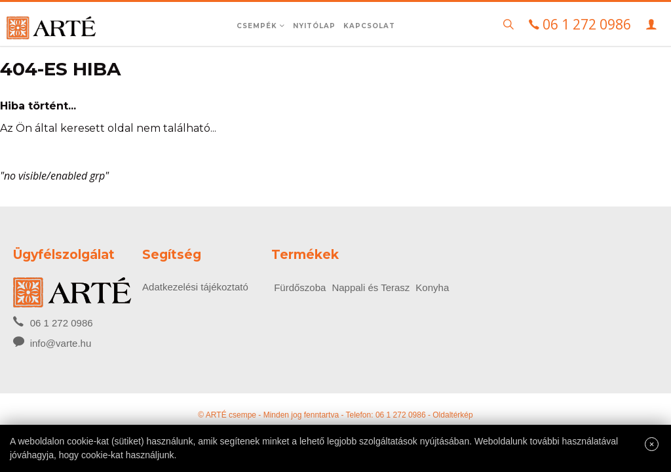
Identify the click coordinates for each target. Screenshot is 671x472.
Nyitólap (314, 26)
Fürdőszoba (300, 287)
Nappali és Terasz (371, 287)
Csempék (261, 26)
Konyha (432, 287)
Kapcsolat (369, 26)
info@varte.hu (61, 343)
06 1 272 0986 (52, 322)
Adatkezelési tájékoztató (195, 286)
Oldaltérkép (452, 415)
